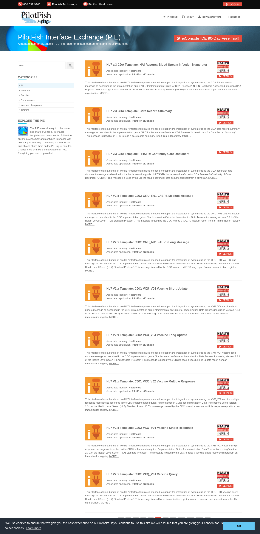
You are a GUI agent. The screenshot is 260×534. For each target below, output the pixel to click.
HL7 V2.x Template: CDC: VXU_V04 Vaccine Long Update (146, 335)
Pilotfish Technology (64, 4)
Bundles (25, 95)
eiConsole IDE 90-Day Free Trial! (210, 38)
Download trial (211, 17)
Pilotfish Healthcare (100, 4)
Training (25, 110)
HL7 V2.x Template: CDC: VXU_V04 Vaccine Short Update (147, 288)
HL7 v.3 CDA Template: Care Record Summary (139, 111)
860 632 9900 (32, 4)
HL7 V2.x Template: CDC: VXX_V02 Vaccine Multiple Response (150, 381)
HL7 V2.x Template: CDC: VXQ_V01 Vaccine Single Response (149, 427)
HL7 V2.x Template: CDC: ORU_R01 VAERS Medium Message (149, 195)
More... (104, 93)
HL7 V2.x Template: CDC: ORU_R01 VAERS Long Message (147, 242)
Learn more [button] (33, 528)
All (22, 85)
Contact (235, 17)
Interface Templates (31, 105)
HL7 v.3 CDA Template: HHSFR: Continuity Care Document (147, 153)
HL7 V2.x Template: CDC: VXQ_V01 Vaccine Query (142, 474)
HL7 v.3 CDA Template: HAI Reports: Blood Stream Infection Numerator (156, 64)
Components (28, 100)
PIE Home (173, 17)
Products (25, 90)
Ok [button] (239, 525)
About (190, 17)
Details (227, 76)
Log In (234, 4)
